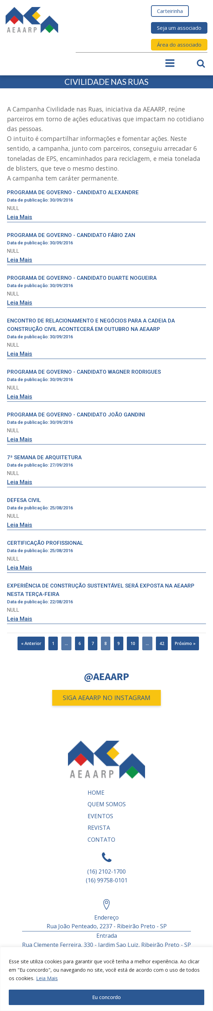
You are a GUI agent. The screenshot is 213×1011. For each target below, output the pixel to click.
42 (161, 643)
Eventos (100, 816)
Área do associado (179, 44)
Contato (101, 839)
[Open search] (200, 63)
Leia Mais (47, 978)
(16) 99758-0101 (107, 880)
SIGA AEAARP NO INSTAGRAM (106, 697)
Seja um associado (179, 27)
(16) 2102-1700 (106, 871)
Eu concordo (106, 997)
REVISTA (99, 828)
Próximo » (185, 643)
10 (132, 643)
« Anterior (31, 643)
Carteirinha (170, 10)
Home (96, 792)
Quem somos (107, 804)
